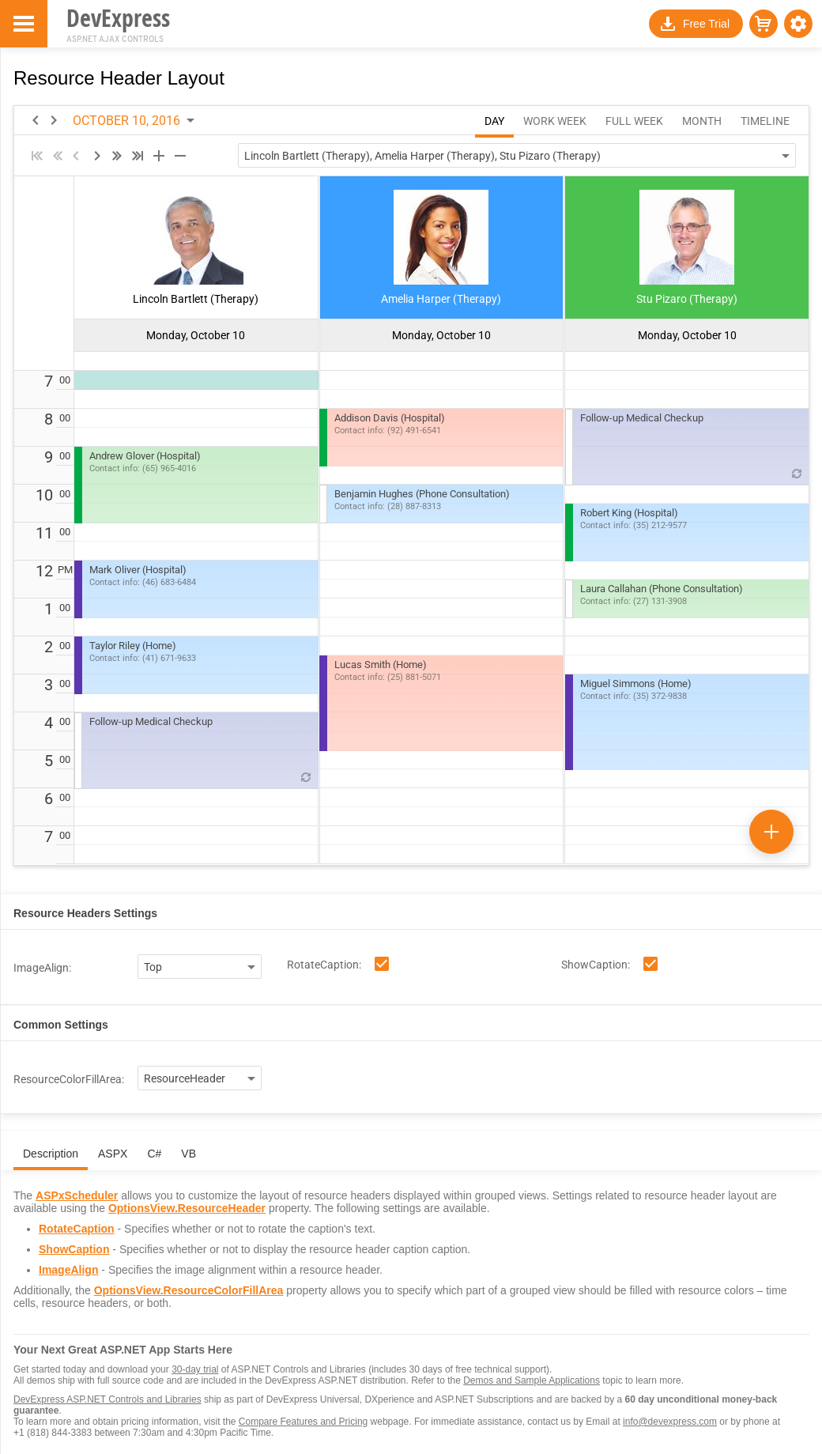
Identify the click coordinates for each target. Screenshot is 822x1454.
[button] (798, 23)
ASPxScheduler (77, 1195)
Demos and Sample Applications (531, 1380)
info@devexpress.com (670, 1421)
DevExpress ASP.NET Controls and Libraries (107, 1399)
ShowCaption (74, 1249)
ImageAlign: (42, 967)
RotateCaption (77, 1228)
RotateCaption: (324, 964)
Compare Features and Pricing (303, 1421)
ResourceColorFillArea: (68, 1079)
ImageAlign (68, 1269)
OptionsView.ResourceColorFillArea (189, 1290)
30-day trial (195, 1369)
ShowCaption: (595, 964)
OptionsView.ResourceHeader (187, 1208)
